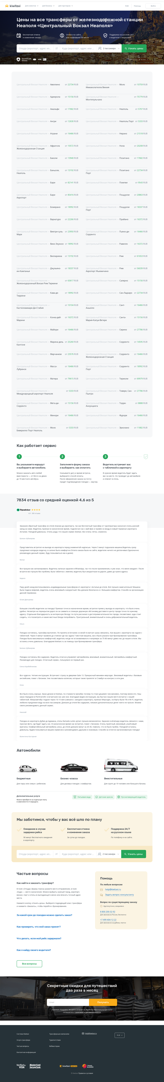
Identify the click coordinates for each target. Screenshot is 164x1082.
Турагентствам (55, 1040)
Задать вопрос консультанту (119, 894)
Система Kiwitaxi (23, 1034)
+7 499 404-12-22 (108, 919)
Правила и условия (85, 1073)
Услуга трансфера (23, 1040)
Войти (153, 6)
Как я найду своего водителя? (34, 950)
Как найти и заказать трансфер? (35, 883)
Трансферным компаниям (59, 1034)
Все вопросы (29, 963)
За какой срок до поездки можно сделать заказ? (44, 915)
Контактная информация (26, 1052)
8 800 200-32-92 (107, 911)
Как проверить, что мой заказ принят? (39, 926)
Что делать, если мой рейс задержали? (39, 938)
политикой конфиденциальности (88, 1012)
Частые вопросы (23, 1046)
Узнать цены (134, 48)
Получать (103, 1002)
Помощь (137, 6)
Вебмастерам (54, 1046)
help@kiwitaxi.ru (113, 889)
